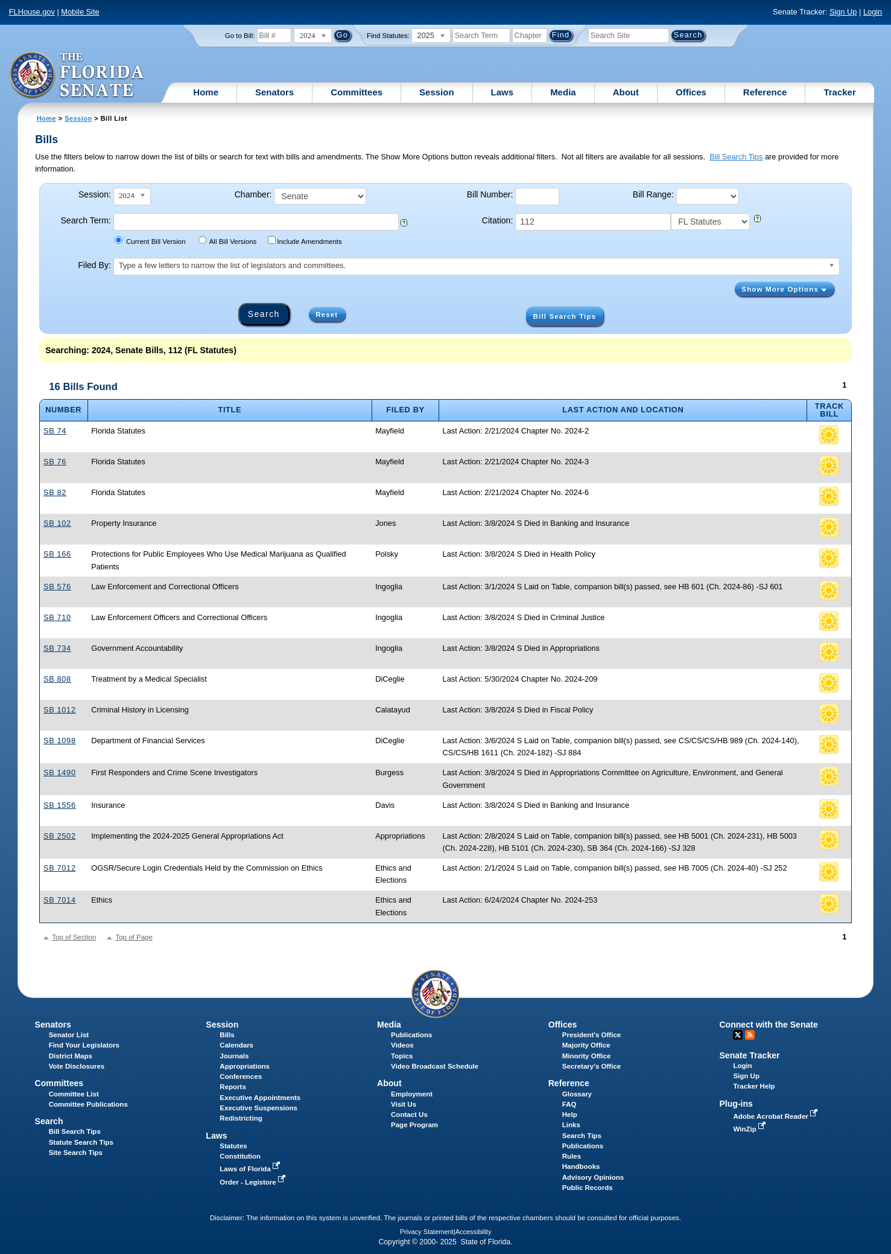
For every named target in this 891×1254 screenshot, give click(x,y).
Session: (94, 194)
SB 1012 (59, 709)
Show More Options (783, 289)
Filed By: (94, 265)
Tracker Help (754, 1086)
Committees (356, 92)
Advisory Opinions (593, 1177)
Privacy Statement (427, 1231)
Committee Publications (88, 1104)
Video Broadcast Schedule (434, 1066)
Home (205, 92)
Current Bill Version (150, 240)
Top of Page (133, 937)
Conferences (241, 1076)
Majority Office (586, 1045)
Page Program (414, 1124)
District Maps (70, 1056)
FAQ (569, 1104)
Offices (691, 92)
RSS (750, 1035)
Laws (502, 92)
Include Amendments (305, 240)
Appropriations (245, 1066)
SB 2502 (59, 835)
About (626, 92)
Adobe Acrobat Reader (776, 1116)
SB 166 (57, 553)
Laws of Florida (251, 1168)
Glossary (577, 1094)
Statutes (233, 1146)
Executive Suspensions (258, 1108)
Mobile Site (80, 11)
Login (872, 11)
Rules (571, 1156)
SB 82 (54, 492)
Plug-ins (736, 1103)
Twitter (738, 1035)
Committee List (74, 1094)
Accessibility (473, 1231)
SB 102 (57, 523)
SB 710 (57, 617)
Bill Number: (490, 194)
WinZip (750, 1129)
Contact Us (409, 1114)
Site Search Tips (76, 1152)
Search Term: (85, 220)
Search (49, 1121)
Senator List (69, 1034)
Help (569, 1114)
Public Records (587, 1187)
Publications (411, 1034)
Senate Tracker (749, 1055)
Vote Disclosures (77, 1066)
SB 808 (57, 678)
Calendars (236, 1045)
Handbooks (581, 1166)
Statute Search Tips (81, 1142)
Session (436, 92)
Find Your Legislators (84, 1045)
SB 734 (57, 648)
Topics (402, 1056)
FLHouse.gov (32, 11)
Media (563, 92)
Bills (227, 1034)
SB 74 (54, 430)
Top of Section (74, 937)
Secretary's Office (591, 1066)
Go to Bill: (240, 35)
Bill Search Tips (736, 156)
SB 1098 (59, 740)
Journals (234, 1056)
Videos (402, 1045)
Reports (233, 1086)
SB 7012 (59, 867)
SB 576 (57, 586)
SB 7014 (59, 899)
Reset (326, 314)
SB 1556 (59, 805)
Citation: (497, 220)
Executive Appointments (260, 1097)
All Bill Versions (227, 240)
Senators (274, 92)
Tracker (839, 92)
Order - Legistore (254, 1182)
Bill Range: (653, 194)
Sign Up (843, 11)
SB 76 (54, 461)
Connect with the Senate (768, 1024)
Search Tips (581, 1135)
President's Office (591, 1034)
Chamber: (253, 194)
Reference (765, 92)
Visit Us (403, 1104)
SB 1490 (59, 772)
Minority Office (586, 1056)
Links (571, 1124)
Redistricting (241, 1118)
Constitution (240, 1156)
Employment (412, 1094)
